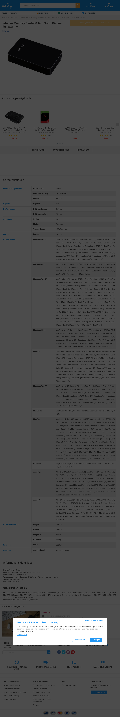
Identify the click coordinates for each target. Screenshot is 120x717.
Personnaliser (80, 640)
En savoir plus (22, 635)
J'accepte (96, 640)
